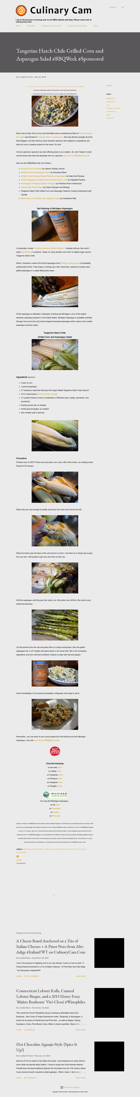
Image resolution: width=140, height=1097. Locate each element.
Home (18, 26)
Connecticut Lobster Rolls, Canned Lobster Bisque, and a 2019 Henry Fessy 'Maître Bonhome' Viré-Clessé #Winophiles (50, 996)
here (60, 767)
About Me (31, 26)
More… (96, 26)
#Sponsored (110, 102)
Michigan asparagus (113, 108)
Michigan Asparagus (70, 263)
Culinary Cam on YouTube (51, 26)
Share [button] (109, 85)
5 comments (29, 1030)
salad (108, 115)
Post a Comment (31, 976)
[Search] (113, 7)
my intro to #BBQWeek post (76, 156)
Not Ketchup (26, 252)
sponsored (110, 118)
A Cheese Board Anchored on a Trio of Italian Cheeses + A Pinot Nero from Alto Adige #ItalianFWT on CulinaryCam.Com (50, 946)
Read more (81, 976)
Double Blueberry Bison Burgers (49, 248)
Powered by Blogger (70, 1087)
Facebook (56, 808)
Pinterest (56, 816)
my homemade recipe (46, 394)
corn (108, 105)
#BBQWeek (110, 98)
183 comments (30, 1078)
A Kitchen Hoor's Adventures (50, 137)
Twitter (56, 812)
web (57, 805)
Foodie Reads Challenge (77, 26)
